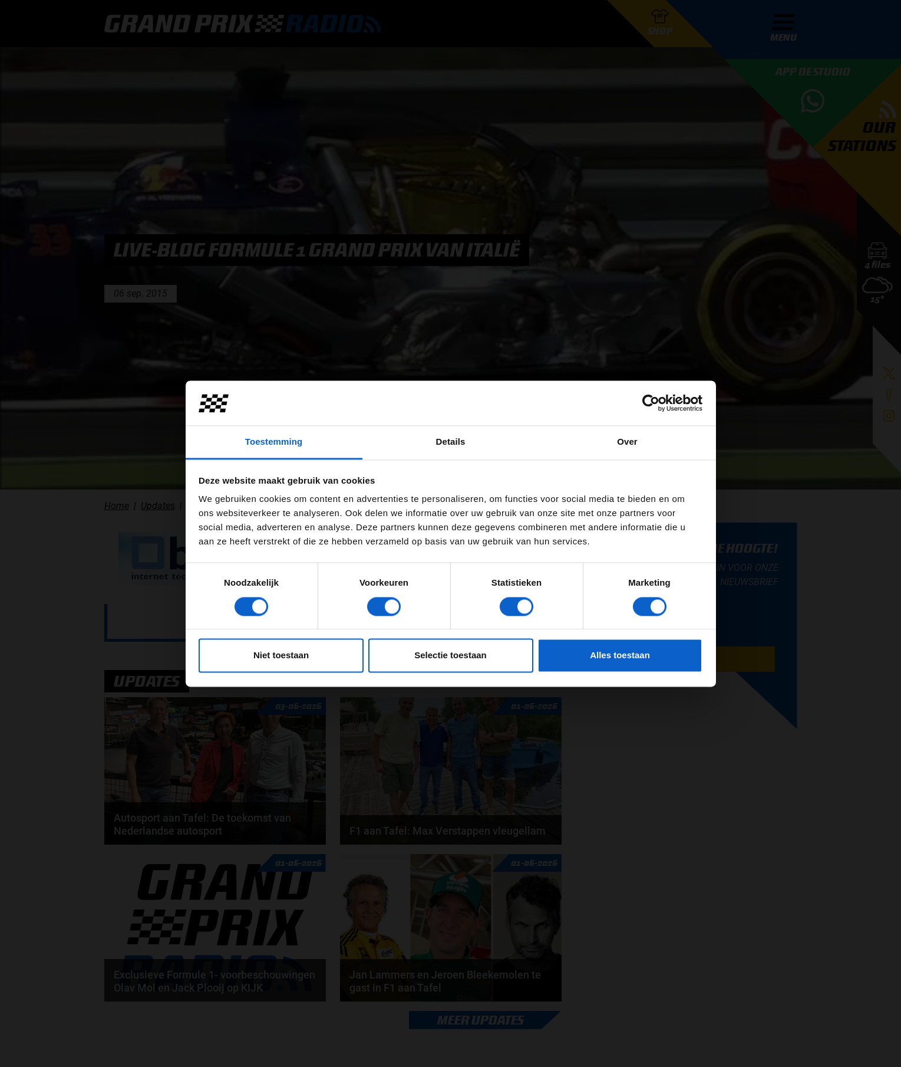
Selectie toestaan (450, 656)
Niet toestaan (281, 656)
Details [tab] (451, 442)
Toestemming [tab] (274, 442)
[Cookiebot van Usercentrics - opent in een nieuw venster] (650, 403)
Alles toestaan (620, 656)
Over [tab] (627, 442)
